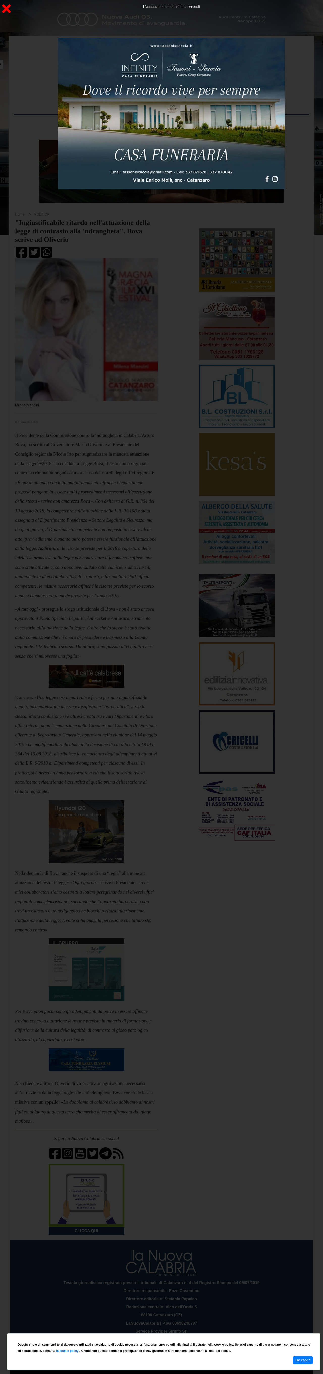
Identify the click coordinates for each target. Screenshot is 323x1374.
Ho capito (302, 1360)
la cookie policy (67, 1351)
